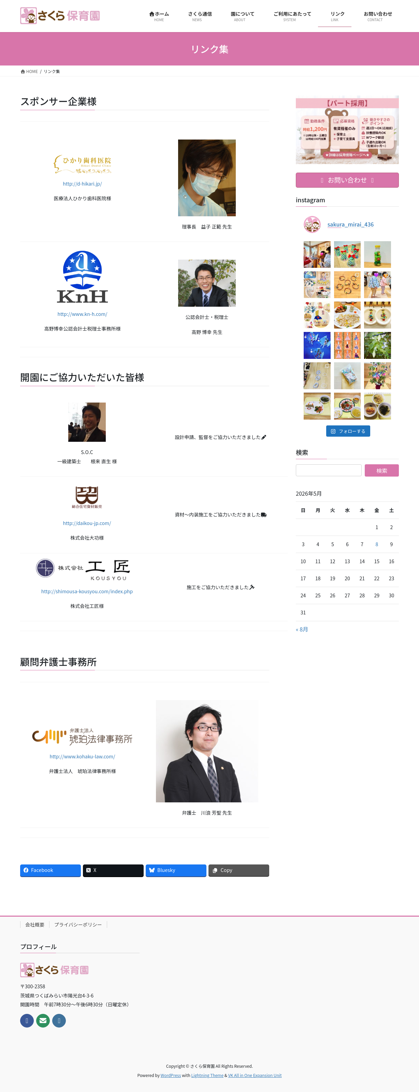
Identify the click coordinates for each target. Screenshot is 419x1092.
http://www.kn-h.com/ (82, 313)
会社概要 (34, 924)
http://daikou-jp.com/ (87, 523)
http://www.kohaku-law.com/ (82, 756)
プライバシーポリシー (78, 924)
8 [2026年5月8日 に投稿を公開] (376, 544)
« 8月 (302, 629)
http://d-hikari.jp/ (82, 183)
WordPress (171, 1075)
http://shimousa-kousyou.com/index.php (87, 591)
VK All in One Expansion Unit (255, 1075)
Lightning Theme (207, 1075)
